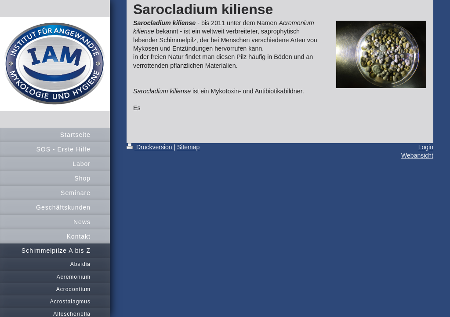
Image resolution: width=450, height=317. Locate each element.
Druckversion (150, 147)
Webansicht (417, 155)
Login (425, 147)
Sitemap (188, 147)
